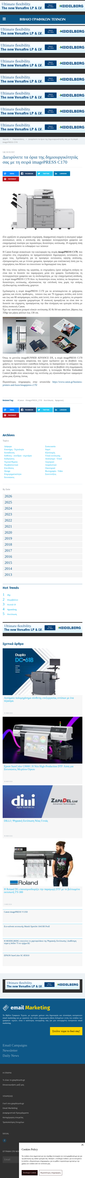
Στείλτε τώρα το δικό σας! (66, 1031)
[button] (4, 19)
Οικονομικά (50, 468)
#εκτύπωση (48, 400)
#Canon (21, 400)
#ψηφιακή (59, 400)
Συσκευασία (50, 446)
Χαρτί (47, 449)
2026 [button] (8, 496)
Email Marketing (10, 1108)
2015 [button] (8, 563)
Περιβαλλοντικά (11, 465)
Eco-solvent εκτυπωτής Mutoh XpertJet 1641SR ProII (27, 926)
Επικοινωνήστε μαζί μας (13, 1085)
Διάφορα (8, 446)
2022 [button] (8, 520)
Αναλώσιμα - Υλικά (53, 459)
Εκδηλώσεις (9, 459)
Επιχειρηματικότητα (12, 474)
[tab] (42, 496)
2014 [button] (8, 568)
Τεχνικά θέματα (11, 462)
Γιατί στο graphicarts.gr (13, 1103)
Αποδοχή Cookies (29, 1173)
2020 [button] (8, 532)
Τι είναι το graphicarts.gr (14, 1080)
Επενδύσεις (9, 468)
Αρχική (5, 139)
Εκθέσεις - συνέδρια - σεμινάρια (18, 456)
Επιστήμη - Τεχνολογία (14, 449)
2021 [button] (8, 526)
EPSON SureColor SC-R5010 (16, 955)
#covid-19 (11, 605)
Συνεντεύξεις (50, 474)
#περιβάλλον (12, 600)
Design (7, 471)
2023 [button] (8, 514)
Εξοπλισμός (50, 453)
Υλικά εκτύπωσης (52, 456)
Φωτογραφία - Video (54, 471)
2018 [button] (8, 544)
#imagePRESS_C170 (33, 400)
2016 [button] (8, 556)
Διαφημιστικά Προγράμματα (16, 1113)
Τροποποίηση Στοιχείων (13, 1122)
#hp (8, 595)
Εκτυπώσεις (9, 477)
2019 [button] (8, 538)
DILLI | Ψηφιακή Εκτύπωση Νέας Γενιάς (26, 820)
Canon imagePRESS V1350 (16, 912)
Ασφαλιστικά (50, 465)
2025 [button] (8, 502)
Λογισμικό (49, 462)
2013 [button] (8, 575)
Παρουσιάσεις (18, 139)
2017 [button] (8, 550)
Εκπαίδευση (9, 453)
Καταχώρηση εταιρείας (13, 1117)
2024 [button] (8, 508)
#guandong (12, 609)
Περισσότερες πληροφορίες (50, 1173)
